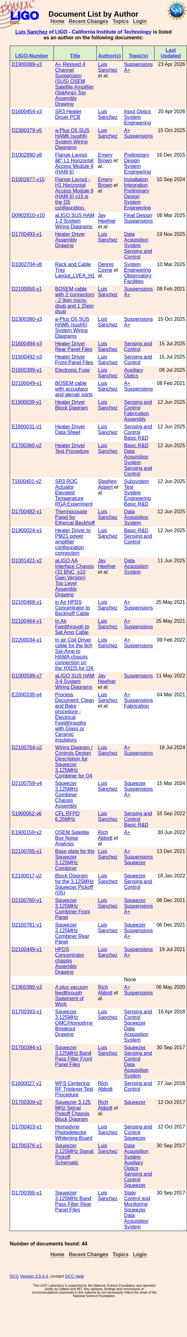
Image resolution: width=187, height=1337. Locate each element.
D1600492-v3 (27, 356)
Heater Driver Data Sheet (70, 429)
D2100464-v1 (27, 621)
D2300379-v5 (27, 130)
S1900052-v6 (27, 813)
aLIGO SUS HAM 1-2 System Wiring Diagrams (74, 221)
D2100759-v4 (27, 783)
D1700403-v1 (27, 1126)
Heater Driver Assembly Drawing (70, 239)
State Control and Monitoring (137, 1198)
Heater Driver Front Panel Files (74, 359)
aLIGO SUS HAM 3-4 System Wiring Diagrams (74, 681)
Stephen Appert (107, 484)
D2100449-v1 (27, 949)
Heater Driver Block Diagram (71, 404)
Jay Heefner (107, 218)
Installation (136, 179)
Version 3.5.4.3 (34, 1276)
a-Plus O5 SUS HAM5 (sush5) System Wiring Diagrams (72, 327)
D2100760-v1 (27, 900)
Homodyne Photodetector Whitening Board (73, 1132)
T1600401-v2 (26, 481)
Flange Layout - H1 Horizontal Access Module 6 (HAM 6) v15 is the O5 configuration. (74, 193)
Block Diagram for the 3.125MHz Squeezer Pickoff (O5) (74, 884)
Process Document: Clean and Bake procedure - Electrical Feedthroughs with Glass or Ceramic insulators (74, 717)
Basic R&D (136, 438)
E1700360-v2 (27, 445)
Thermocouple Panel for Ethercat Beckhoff (75, 517)
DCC (14, 1276)
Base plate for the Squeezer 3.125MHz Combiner (74, 860)
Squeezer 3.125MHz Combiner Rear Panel (72, 933)
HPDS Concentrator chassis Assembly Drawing (69, 961)
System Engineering (137, 119)
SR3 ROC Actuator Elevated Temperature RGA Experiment (74, 493)
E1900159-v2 (27, 832)
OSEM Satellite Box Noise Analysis (72, 838)
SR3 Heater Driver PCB (68, 114)
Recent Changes (88, 21)
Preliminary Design (136, 157)
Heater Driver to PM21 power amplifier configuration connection (73, 542)
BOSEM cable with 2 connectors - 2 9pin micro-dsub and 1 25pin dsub (74, 300)
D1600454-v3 (27, 111)
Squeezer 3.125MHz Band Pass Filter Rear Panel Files (73, 1201)
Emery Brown (105, 157)
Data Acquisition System (136, 239)
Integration (136, 185)
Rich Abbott (105, 835)
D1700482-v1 (27, 511)
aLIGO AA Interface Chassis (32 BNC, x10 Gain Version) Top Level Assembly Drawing (74, 577)
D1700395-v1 (27, 1192)
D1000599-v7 (27, 675)
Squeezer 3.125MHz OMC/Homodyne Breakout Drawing (74, 1023)
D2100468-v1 (27, 602)
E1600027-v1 (27, 1083)
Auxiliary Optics (133, 372)
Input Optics (137, 111)
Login (140, 21)
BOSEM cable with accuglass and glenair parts (74, 389)
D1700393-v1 (27, 1011)
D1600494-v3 (27, 343)
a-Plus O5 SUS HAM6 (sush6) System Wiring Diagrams (72, 139)
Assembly (135, 419)
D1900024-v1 (27, 530)
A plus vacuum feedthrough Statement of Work (71, 995)
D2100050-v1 (27, 289)
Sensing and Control (138, 253)
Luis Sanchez (31, 32)
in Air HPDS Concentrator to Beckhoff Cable (72, 607)
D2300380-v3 (27, 319)
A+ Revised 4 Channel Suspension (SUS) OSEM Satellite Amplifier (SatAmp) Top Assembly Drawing (74, 84)
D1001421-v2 (27, 560)
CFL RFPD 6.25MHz (67, 816)
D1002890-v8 (27, 155)
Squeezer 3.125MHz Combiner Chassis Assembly (66, 795)
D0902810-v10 (28, 215)
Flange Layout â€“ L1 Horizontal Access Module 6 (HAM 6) (74, 163)
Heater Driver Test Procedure (72, 448)
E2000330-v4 (27, 694)
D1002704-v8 (27, 264)
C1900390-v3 (27, 987)
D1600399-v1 (27, 370)
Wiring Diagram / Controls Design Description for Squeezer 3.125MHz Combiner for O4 (74, 761)
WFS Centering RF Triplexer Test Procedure (74, 1089)
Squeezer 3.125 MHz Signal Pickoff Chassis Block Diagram (73, 1111)
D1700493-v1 (27, 234)
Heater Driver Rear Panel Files (73, 346)
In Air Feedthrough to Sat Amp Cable (72, 626)
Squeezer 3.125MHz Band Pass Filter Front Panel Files (73, 1056)
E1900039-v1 (27, 402)
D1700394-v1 (27, 1047)
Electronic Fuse (72, 370)
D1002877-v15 (28, 179)
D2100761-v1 (27, 925)
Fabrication (136, 413)
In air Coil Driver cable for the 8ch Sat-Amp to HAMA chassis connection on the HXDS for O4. (74, 654)
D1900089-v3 (27, 64)
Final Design (138, 215)
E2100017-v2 (27, 875)
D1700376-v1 (27, 1145)
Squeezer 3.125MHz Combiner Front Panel (72, 909)
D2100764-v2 (27, 747)
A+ (127, 70)
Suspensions (138, 64)
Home (57, 21)
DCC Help (74, 1276)
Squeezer (135, 783)
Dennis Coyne (106, 267)
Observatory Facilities (137, 278)
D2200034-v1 (27, 640)
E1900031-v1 (27, 426)
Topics (120, 21)
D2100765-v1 (27, 851)
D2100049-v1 (27, 383)
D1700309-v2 (27, 1102)
